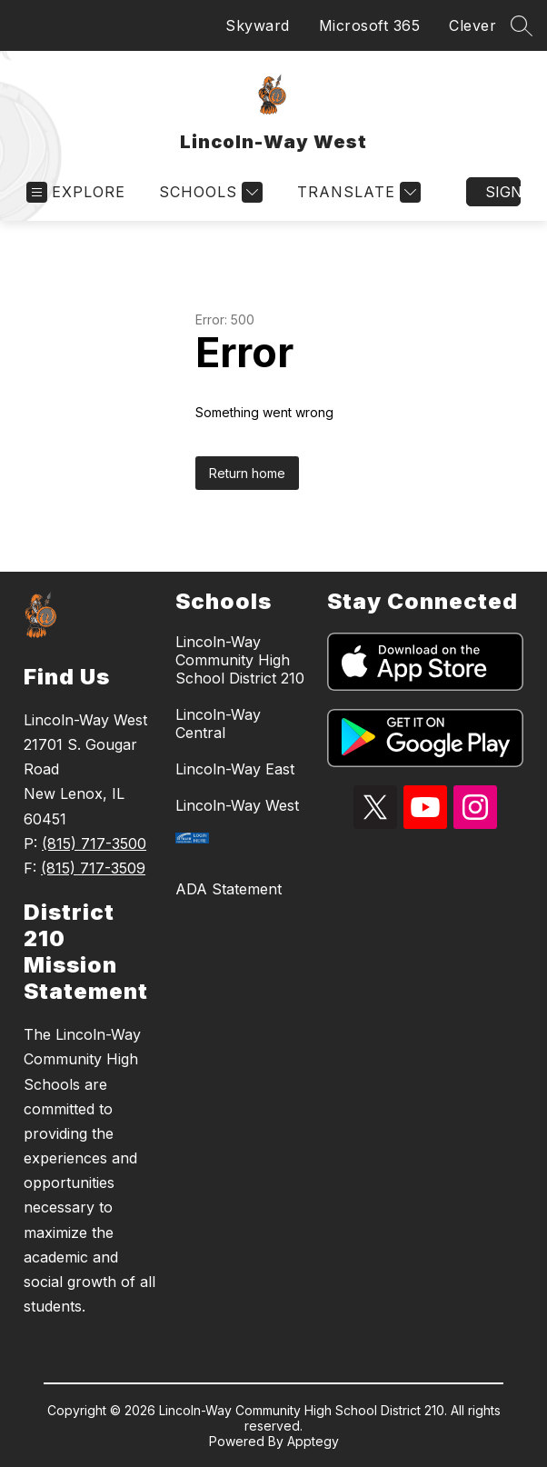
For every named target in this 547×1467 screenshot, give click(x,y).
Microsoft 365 (370, 25)
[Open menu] (75, 192)
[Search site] (521, 25)
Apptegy (313, 1441)
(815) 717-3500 (94, 843)
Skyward (257, 25)
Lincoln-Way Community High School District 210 (239, 660)
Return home (247, 473)
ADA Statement (228, 889)
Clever (472, 25)
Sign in (503, 192)
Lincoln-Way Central (218, 723)
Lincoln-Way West (237, 805)
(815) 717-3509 (93, 868)
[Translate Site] (357, 192)
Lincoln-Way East (234, 769)
